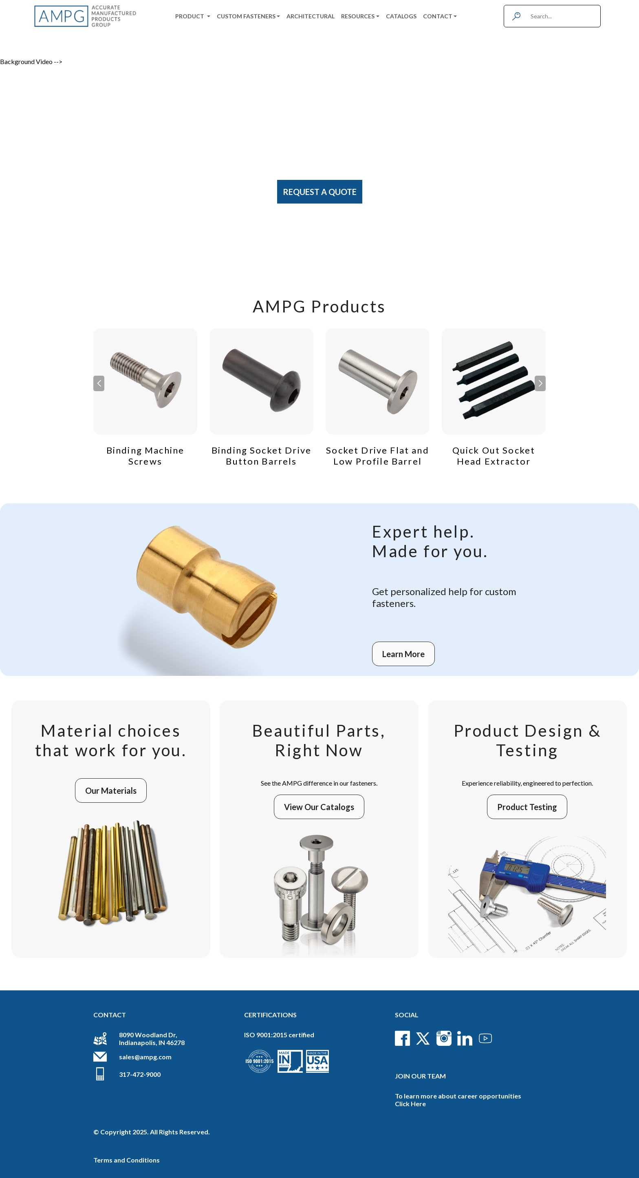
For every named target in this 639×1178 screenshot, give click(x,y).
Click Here (410, 1103)
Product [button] (190, 16)
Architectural (310, 16)
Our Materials (111, 790)
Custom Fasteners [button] (246, 16)
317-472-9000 (140, 1074)
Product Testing (527, 807)
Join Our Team (420, 1076)
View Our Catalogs (319, 807)
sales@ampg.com (145, 1057)
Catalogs (401, 16)
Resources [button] (358, 16)
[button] (540, 383)
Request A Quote (320, 192)
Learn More (403, 654)
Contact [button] (437, 16)
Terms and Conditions (126, 1160)
